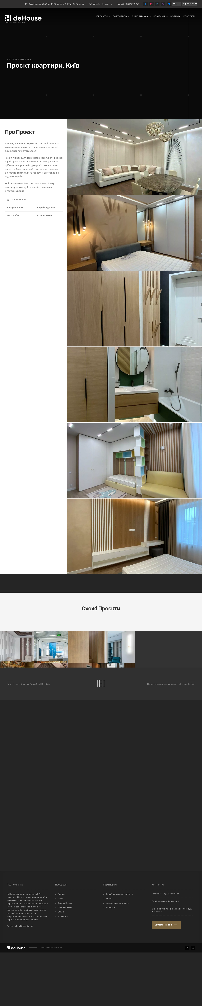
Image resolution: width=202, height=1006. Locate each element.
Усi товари (63, 970)
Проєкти (102, 16)
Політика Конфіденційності (20, 979)
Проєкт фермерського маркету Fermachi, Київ (171, 737)
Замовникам (140, 16)
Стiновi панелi (65, 961)
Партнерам (119, 16)
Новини (175, 16)
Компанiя (159, 16)
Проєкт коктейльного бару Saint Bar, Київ (28, 737)
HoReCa (110, 952)
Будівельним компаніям (117, 956)
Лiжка (60, 952)
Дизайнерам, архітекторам (119, 947)
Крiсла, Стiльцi (65, 956)
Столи (61, 965)
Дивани (61, 947)
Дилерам (110, 961)
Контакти (189, 16)
